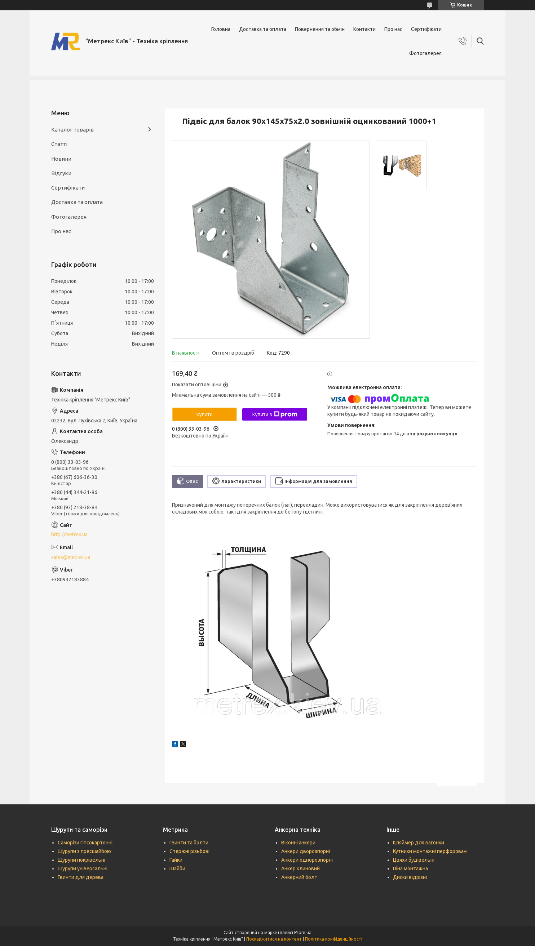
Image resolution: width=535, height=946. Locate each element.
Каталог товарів (72, 129)
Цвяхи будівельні (413, 860)
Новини (61, 159)
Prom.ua (302, 932)
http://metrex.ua (69, 534)
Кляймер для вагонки (418, 842)
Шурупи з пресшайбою (84, 851)
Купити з (274, 414)
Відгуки (61, 173)
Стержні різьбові (189, 851)
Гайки (175, 860)
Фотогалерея (425, 53)
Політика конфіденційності (333, 939)
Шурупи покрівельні (81, 860)
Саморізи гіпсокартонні (85, 842)
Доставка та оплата (262, 29)
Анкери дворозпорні (305, 851)
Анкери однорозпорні (307, 860)
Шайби (177, 868)
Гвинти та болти (188, 842)
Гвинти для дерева (80, 877)
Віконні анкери (298, 842)
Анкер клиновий (300, 868)
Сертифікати (426, 29)
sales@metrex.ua (70, 557)
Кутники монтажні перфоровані (430, 851)
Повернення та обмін (320, 29)
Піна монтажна (410, 868)
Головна (220, 29)
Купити (204, 414)
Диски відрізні (410, 877)
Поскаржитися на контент (274, 939)
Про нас (393, 29)
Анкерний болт (299, 877)
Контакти (364, 29)
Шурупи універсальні (82, 868)
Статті (59, 144)
